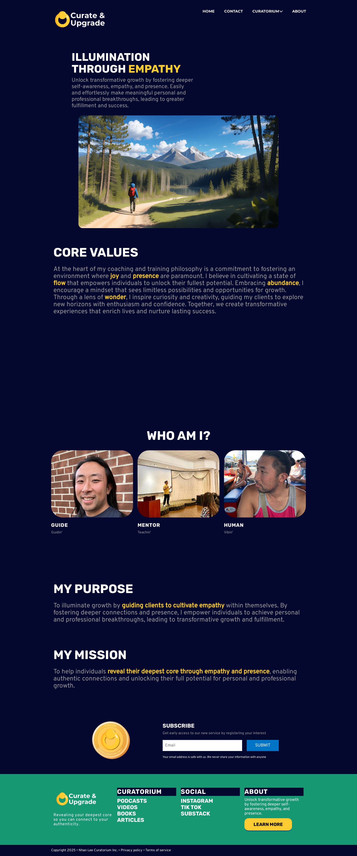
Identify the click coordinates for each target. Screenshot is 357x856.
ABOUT (299, 11)
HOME (209, 11)
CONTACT (233, 11)
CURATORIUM (267, 11)
